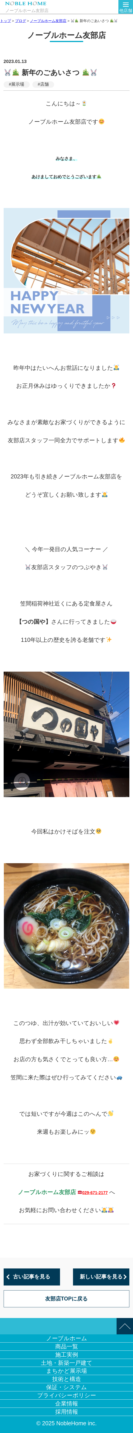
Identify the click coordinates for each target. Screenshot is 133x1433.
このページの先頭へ (125, 1326)
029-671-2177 (95, 1192)
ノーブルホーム (66, 1338)
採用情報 (66, 1411)
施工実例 (66, 1354)
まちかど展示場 (66, 1371)
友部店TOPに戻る (66, 1299)
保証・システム (66, 1387)
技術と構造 (66, 1379)
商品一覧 (66, 1346)
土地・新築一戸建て (66, 1363)
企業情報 (66, 1403)
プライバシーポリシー (66, 1395)
